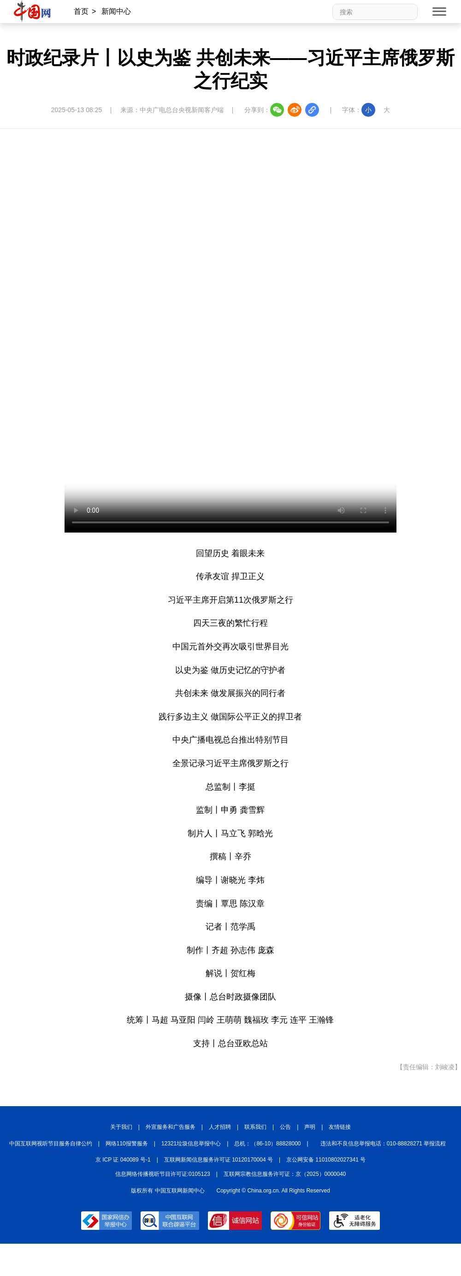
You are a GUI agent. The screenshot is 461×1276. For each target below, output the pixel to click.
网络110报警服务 (127, 1143)
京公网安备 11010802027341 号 (326, 1159)
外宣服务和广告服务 (170, 1127)
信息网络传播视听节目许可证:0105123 (162, 1174)
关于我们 (121, 1127)
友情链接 (340, 1127)
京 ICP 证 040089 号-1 (123, 1159)
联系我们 (255, 1127)
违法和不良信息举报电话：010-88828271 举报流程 (383, 1143)
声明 (309, 1127)
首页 (81, 11)
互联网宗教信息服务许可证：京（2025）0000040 (285, 1174)
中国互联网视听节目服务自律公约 (50, 1143)
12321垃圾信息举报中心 (191, 1143)
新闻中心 (116, 11)
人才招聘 (220, 1127)
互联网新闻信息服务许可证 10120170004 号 (218, 1159)
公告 (285, 1127)
